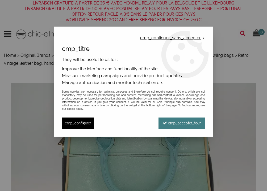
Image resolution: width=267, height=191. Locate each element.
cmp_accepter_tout (182, 123)
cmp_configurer (78, 123)
